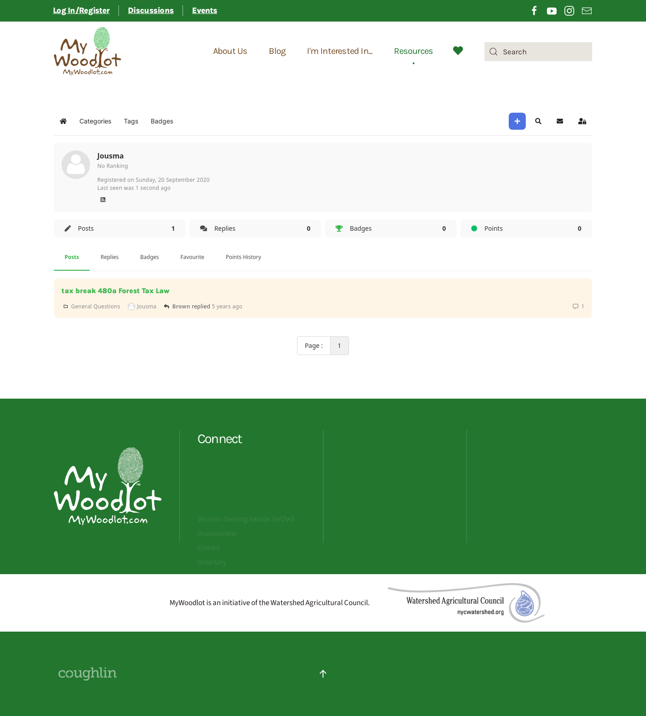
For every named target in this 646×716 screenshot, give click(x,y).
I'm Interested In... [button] (339, 51)
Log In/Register (81, 10)
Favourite (192, 257)
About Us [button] (230, 51)
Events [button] (204, 10)
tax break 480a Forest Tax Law (115, 290)
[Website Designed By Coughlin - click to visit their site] (87, 673)
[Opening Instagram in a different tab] (569, 10)
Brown (181, 306)
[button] (538, 121)
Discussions (151, 10)
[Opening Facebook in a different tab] (534, 10)
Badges (149, 257)
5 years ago (227, 306)
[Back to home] (87, 51)
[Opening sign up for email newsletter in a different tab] (586, 10)
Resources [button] (413, 51)
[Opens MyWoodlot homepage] (108, 539)
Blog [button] (277, 51)
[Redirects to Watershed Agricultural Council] (466, 602)
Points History (243, 257)
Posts (72, 257)
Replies (109, 257)
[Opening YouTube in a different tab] (551, 10)
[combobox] (538, 51)
